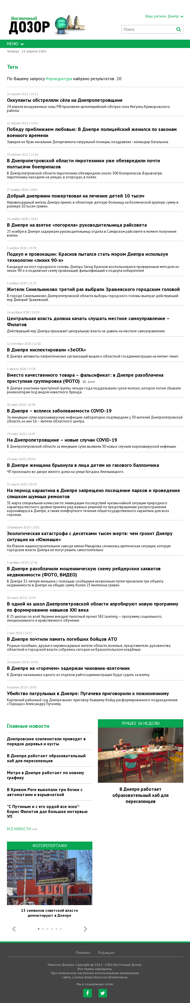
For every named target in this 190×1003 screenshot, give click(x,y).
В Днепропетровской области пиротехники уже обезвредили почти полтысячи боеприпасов (83, 163)
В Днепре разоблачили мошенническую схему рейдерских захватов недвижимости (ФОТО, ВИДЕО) (84, 571)
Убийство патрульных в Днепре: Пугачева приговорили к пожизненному (88, 693)
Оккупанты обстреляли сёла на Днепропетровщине (65, 100)
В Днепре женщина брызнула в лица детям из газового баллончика (83, 465)
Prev (13, 929)
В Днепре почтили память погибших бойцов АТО (62, 639)
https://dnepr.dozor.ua (46, 20)
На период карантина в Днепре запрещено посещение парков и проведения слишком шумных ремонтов (93, 493)
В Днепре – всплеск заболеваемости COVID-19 (59, 410)
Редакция (106, 952)
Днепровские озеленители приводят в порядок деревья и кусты (46, 741)
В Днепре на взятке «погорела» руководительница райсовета (77, 225)
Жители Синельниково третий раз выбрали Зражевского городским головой (93, 289)
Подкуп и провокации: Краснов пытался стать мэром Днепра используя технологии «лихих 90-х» (87, 257)
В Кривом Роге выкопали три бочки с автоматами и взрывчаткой (44, 792)
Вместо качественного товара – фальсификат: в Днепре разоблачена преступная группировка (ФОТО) (85, 378)
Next (85, 929)
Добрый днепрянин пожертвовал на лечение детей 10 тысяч (75, 196)
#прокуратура (59, 78)
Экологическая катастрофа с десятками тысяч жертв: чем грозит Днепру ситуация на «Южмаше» (90, 536)
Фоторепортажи (49, 845)
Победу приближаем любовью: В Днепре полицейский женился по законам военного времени (92, 132)
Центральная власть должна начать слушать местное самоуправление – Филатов (88, 321)
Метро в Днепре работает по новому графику (45, 775)
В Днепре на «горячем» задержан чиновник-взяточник (68, 668)
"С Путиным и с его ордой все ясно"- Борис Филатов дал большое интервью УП (47, 811)
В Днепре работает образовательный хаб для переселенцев (46, 758)
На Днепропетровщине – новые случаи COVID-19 (62, 440)
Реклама (83, 952)
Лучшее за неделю (140, 723)
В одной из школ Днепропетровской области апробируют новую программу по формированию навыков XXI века (92, 607)
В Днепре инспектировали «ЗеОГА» (46, 349)
